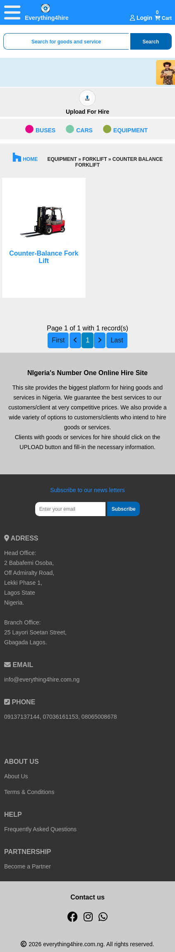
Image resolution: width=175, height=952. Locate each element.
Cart (163, 18)
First (58, 340)
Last (116, 340)
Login (141, 17)
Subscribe (124, 509)
